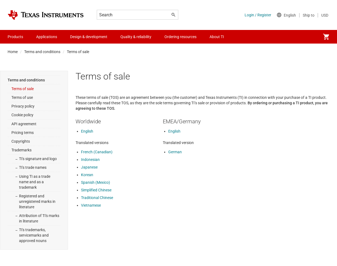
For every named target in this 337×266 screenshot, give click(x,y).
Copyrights (20, 141)
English (87, 131)
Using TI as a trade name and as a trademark (34, 181)
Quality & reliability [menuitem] (135, 37)
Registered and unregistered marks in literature (37, 201)
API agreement (23, 124)
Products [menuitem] (15, 37)
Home (13, 52)
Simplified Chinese (96, 190)
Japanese (89, 167)
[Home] (46, 15)
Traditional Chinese (97, 197)
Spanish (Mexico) (95, 182)
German (175, 152)
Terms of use (22, 97)
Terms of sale (22, 89)
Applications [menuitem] (46, 37)
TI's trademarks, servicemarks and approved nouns (34, 235)
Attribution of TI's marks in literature (39, 218)
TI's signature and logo (38, 159)
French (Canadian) (97, 152)
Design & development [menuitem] (88, 37)
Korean (87, 175)
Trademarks (21, 150)
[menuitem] (326, 37)
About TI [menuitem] (217, 37)
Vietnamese (91, 205)
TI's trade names (32, 167)
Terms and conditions (42, 52)
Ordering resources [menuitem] (180, 37)
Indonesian (90, 159)
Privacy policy (23, 106)
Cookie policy (22, 115)
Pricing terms (22, 132)
